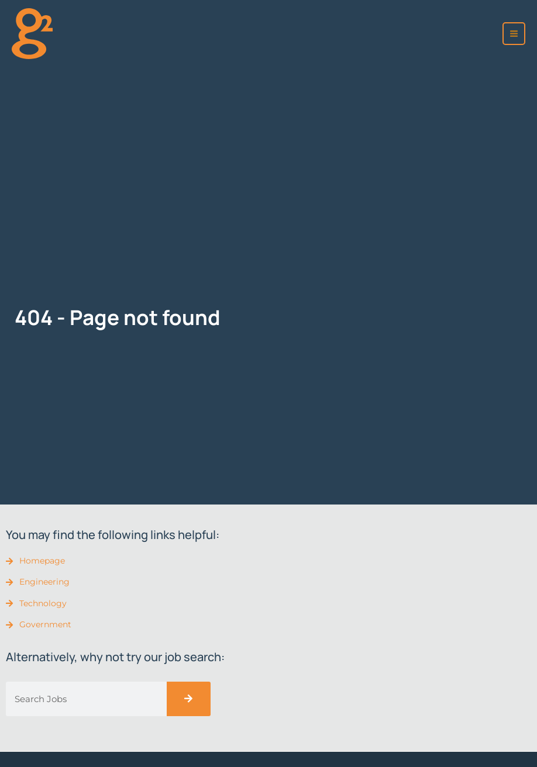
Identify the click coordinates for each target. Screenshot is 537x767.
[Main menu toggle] (514, 34)
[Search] (189, 699)
